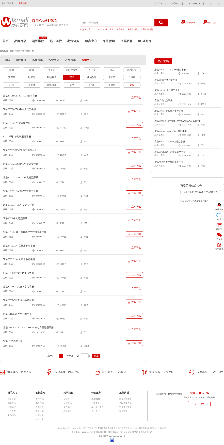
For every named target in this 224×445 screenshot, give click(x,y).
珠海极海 (51, 85)
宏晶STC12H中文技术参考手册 (19, 259)
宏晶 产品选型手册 (13, 341)
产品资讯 (70, 60)
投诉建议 (162, 428)
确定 (96, 355)
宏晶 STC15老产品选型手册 (17, 314)
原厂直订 (95, 411)
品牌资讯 (37, 60)
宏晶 (71, 77)
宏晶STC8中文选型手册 (15, 218)
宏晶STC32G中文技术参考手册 (19, 245)
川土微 (31, 85)
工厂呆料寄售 (97, 407)
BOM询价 (144, 41)
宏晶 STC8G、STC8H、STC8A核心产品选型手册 (28, 327)
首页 (6, 41)
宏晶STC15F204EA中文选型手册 (20, 150)
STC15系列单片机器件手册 (17, 136)
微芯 (111, 70)
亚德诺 (131, 77)
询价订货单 (210, 22)
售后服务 (40, 407)
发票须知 (40, 411)
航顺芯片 (51, 77)
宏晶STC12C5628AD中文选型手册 (20, 164)
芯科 (11, 85)
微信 (219, 219)
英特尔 (91, 85)
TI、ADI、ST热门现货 (103, 29)
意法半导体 (72, 70)
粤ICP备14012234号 (147, 428)
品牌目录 (20, 41)
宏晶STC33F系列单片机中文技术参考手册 (24, 232)
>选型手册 (29, 51)
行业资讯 (54, 60)
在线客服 (219, 209)
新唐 (31, 70)
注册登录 (12, 399)
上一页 (51, 355)
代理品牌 (126, 41)
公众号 (219, 239)
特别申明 (123, 411)
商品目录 (40, 419)
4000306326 (215, 3)
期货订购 (73, 41)
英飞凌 (91, 70)
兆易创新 (92, 77)
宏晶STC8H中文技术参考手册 (18, 273)
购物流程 (12, 407)
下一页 (69, 355)
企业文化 (67, 403)
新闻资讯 (20, 51)
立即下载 (136, 97)
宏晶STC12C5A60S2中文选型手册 (20, 191)
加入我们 (67, 407)
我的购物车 (188, 22)
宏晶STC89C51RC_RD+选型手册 (20, 95)
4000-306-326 (194, 3)
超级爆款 (38, 41)
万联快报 (20, 60)
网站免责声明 (125, 403)
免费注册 (23, 3)
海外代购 (109, 41)
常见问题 (12, 415)
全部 (7, 60)
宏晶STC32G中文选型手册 (16, 123)
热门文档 (163, 61)
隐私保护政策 (125, 399)
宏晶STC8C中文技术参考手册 (18, 300)
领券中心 (91, 41)
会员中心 (175, 3)
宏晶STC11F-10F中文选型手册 (18, 205)
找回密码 (12, 403)
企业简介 (67, 399)
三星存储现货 (147, 29)
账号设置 (12, 411)
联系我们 (67, 411)
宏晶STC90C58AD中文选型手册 (19, 109)
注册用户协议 (125, 407)
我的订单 (158, 3)
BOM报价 (95, 399)
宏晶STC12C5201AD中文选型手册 (20, 177)
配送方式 (40, 403)
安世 (71, 85)
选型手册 (87, 60)
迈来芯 (111, 77)
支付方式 (40, 399)
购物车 (219, 229)
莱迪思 (111, 85)
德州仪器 (132, 70)
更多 (132, 85)
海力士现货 (133, 29)
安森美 (11, 77)
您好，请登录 (7, 3)
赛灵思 (51, 70)
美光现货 (121, 29)
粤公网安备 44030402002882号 (112, 436)
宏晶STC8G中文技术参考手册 (18, 286)
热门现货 (56, 41)
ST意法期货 (85, 29)
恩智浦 (31, 77)
